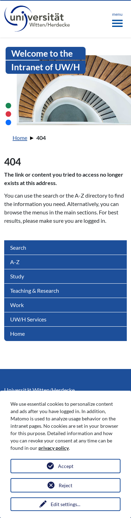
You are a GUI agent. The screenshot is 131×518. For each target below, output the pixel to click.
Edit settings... (65, 504)
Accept (65, 466)
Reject (65, 485)
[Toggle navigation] (117, 18)
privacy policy (53, 448)
